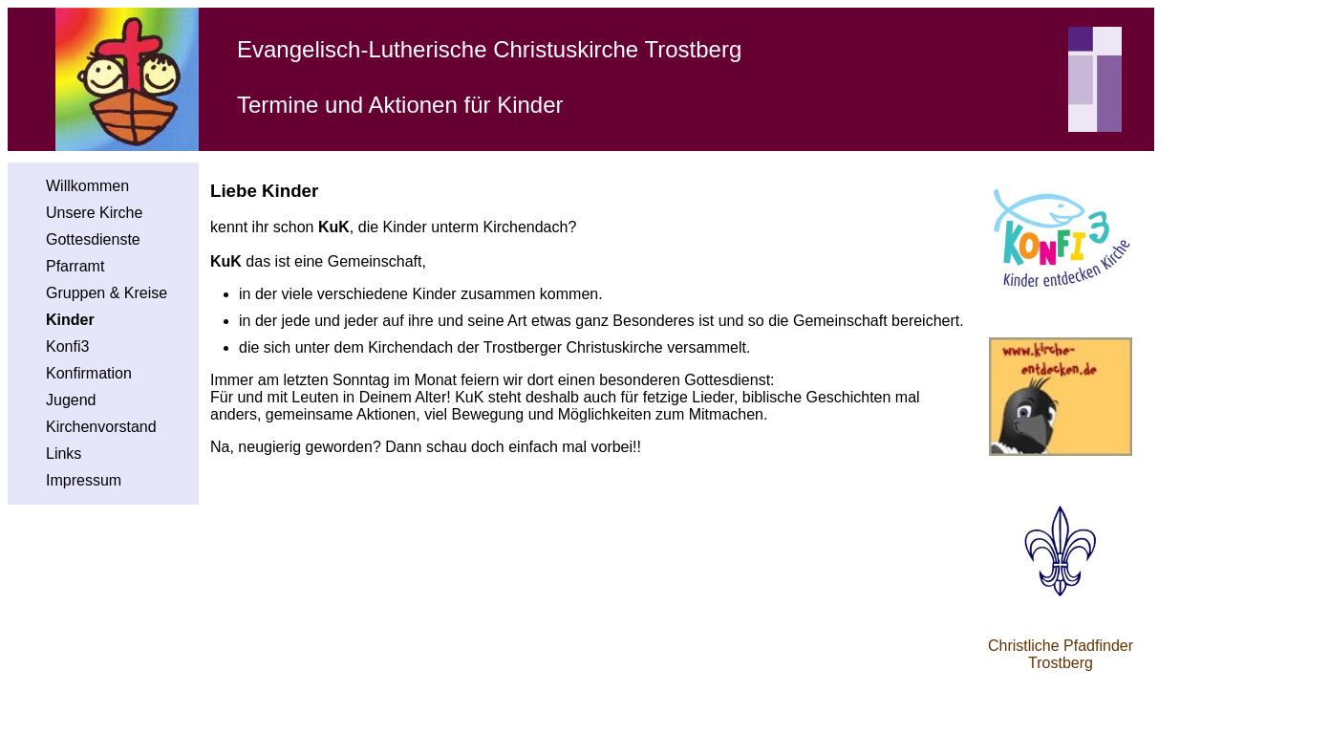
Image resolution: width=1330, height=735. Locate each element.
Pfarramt (75, 266)
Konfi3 (67, 346)
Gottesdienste (93, 239)
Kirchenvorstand (101, 427)
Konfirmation (89, 373)
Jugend (71, 400)
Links (63, 453)
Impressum (83, 480)
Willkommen (87, 186)
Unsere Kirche (94, 213)
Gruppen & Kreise (106, 293)
